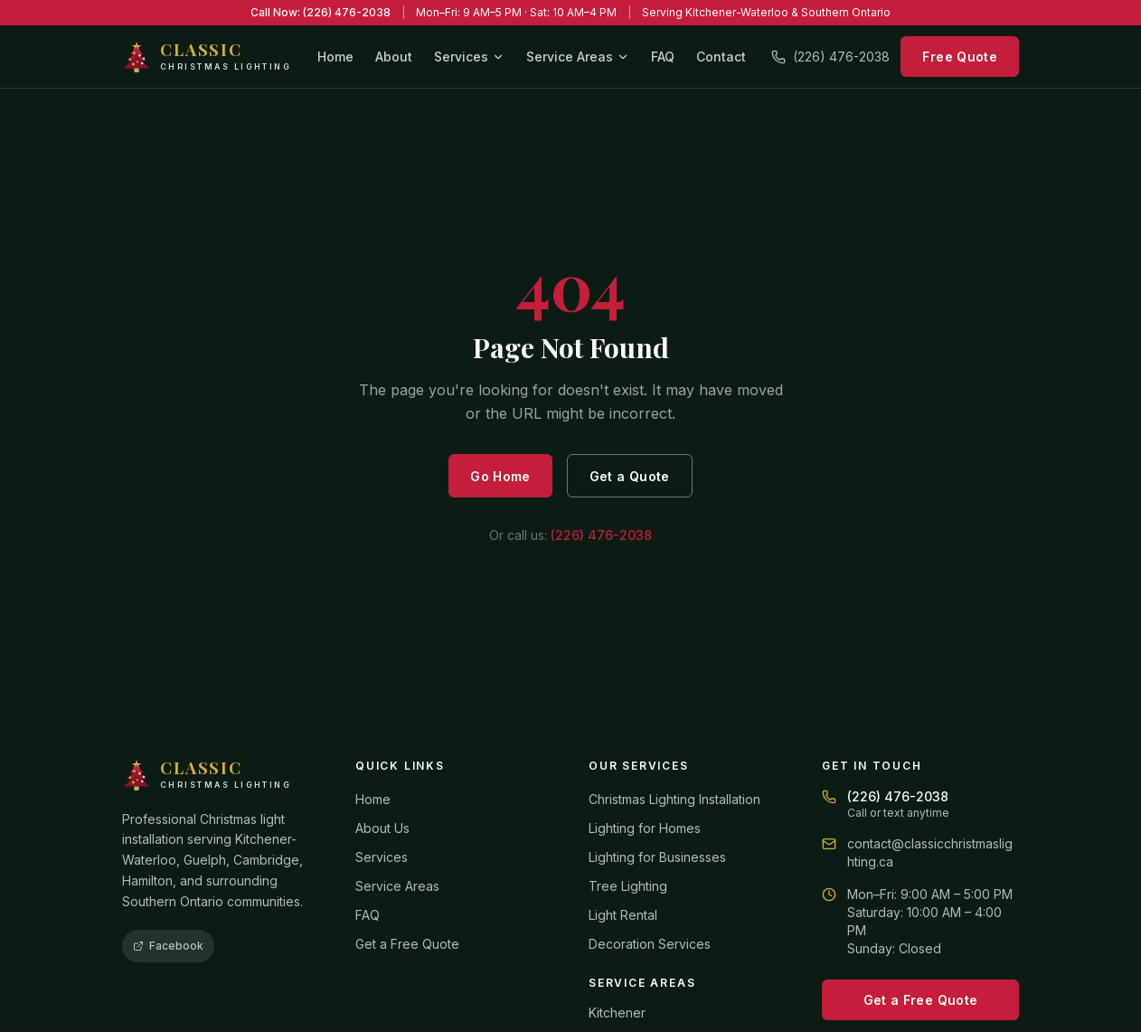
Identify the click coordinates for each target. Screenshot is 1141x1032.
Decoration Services (650, 944)
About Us (382, 828)
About (393, 56)
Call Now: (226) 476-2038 (320, 12)
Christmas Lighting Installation (674, 799)
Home (335, 56)
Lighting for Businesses (657, 857)
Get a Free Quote (407, 944)
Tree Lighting (628, 886)
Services (469, 56)
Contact (721, 56)
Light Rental (623, 915)
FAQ (662, 56)
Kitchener (617, 1012)
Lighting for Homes (645, 828)
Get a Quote (629, 476)
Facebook (168, 945)
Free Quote (959, 56)
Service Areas (577, 56)
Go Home (500, 476)
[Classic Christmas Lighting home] (206, 57)
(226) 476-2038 (830, 56)
